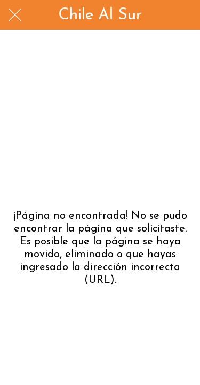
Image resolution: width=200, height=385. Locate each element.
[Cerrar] (15, 15)
